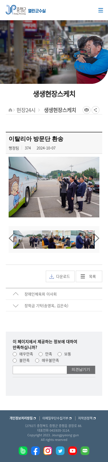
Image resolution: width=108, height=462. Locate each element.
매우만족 (23, 353)
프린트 (86, 110)
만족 (45, 353)
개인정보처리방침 (21, 418)
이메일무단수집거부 (55, 418)
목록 (92, 276)
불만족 (21, 360)
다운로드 (60, 276)
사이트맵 (100, 10)
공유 (95, 110)
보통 (64, 353)
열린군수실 (37, 11)
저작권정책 (85, 418)
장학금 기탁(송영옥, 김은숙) (46, 305)
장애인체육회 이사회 (40, 294)
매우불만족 (47, 360)
